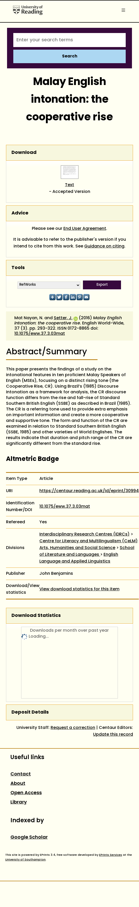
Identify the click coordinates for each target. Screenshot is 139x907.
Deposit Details (30, 712)
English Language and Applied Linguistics (78, 558)
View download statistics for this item (79, 589)
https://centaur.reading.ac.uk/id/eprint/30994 (89, 491)
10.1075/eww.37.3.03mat (39, 333)
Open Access (26, 793)
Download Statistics (36, 616)
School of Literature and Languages (86, 551)
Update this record (113, 734)
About (17, 784)
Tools (18, 268)
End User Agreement (84, 228)
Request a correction (73, 728)
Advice (19, 213)
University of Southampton (25, 859)
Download (24, 153)
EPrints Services (110, 855)
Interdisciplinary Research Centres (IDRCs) (84, 534)
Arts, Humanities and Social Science (77, 548)
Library (18, 802)
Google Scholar (29, 837)
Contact (20, 774)
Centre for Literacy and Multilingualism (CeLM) (88, 541)
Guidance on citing (104, 246)
